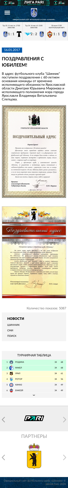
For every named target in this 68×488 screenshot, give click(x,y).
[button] (3, 419)
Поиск (11, 336)
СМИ (10, 330)
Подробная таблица (34, 395)
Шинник (13, 325)
